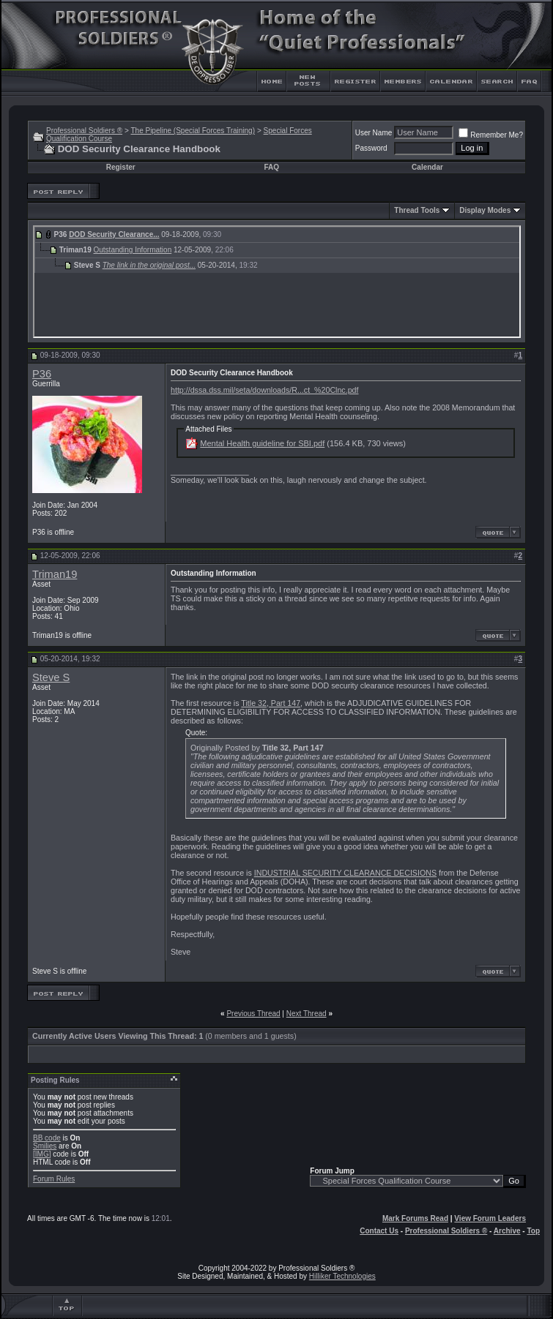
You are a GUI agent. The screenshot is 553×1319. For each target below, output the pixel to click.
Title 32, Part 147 (270, 703)
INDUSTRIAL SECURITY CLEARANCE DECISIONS (345, 872)
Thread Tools (416, 210)
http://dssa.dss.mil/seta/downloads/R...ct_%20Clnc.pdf (264, 390)
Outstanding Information (132, 250)
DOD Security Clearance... (114, 234)
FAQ (271, 167)
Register (121, 167)
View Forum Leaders (490, 1218)
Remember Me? (491, 135)
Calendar (427, 167)
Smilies (44, 1146)
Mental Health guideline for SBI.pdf (262, 443)
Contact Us (379, 1231)
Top (533, 1231)
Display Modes (485, 210)
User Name (374, 133)
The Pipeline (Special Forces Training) (192, 131)
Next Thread (306, 1014)
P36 (41, 374)
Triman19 (54, 574)
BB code (47, 1138)
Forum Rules (54, 1179)
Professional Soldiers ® (84, 131)
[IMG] (42, 1154)
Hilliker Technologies (342, 1276)
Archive (507, 1231)
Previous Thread (253, 1014)
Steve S (51, 677)
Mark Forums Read (415, 1218)
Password (371, 148)
